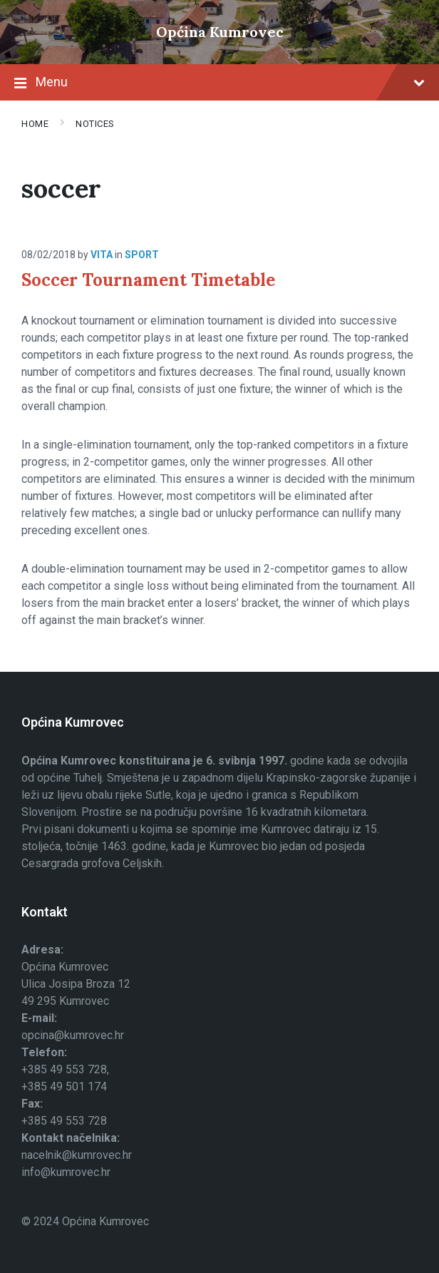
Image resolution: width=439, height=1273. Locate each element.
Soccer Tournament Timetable (148, 280)
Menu (219, 83)
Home (34, 123)
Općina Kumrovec (220, 32)
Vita (102, 254)
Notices (95, 123)
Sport (142, 254)
